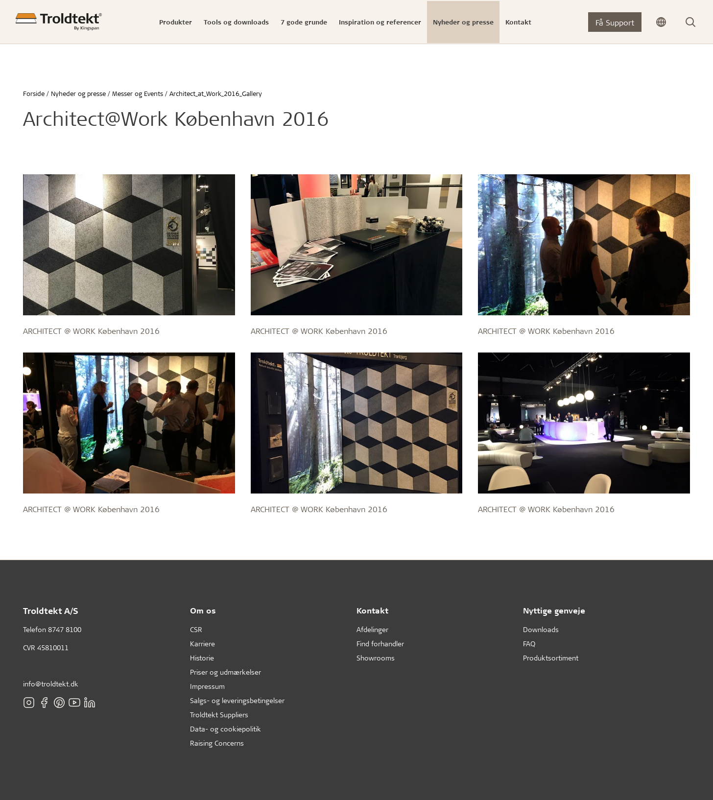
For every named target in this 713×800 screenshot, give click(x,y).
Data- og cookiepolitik (225, 728)
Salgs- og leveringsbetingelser (237, 700)
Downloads (541, 629)
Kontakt (372, 610)
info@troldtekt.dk (50, 683)
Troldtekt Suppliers (219, 714)
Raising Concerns (217, 743)
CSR (196, 629)
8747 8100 (64, 629)
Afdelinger (372, 629)
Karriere (202, 643)
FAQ (529, 643)
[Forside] (59, 21)
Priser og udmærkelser (225, 672)
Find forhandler (380, 643)
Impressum (207, 686)
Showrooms (375, 657)
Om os (203, 610)
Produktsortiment (550, 657)
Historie (202, 657)
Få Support (614, 22)
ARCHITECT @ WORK (59, 331)
